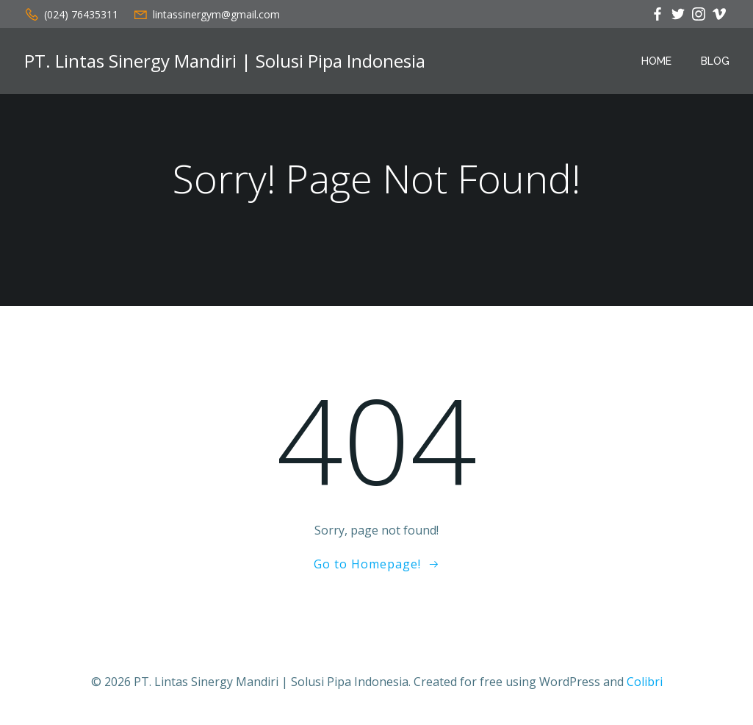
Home (656, 61)
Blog (715, 61)
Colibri (645, 682)
